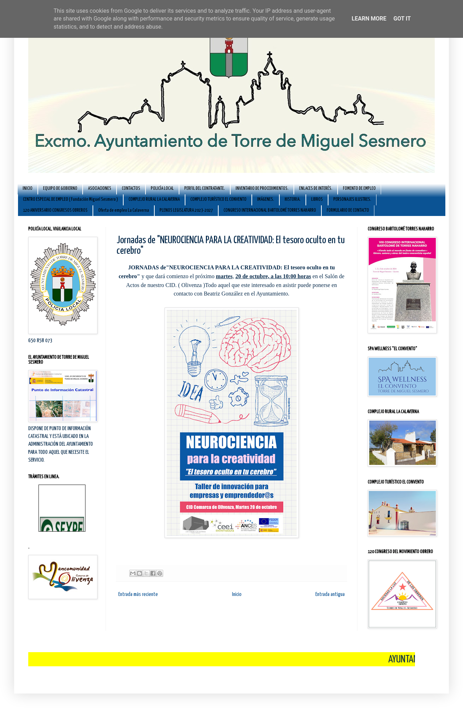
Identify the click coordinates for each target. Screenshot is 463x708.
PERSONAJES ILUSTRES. (352, 199)
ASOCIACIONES (99, 188)
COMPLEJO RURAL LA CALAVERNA (154, 199)
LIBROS (317, 199)
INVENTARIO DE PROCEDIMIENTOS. (262, 188)
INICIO (27, 188)
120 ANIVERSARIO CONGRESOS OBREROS (55, 210)
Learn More (369, 18)
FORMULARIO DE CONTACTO (348, 210)
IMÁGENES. (265, 199)
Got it (402, 18)
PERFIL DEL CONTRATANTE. (204, 188)
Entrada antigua (330, 594)
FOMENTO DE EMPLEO (359, 188)
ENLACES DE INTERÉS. (315, 188)
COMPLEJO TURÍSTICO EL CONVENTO (218, 199)
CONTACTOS (131, 188)
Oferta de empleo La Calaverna (123, 210)
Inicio (237, 594)
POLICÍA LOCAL (162, 188)
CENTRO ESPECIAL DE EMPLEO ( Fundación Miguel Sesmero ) (70, 199)
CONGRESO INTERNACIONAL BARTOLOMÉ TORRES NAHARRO (270, 210)
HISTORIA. (293, 199)
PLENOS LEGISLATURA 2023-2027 (186, 210)
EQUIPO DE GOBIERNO (60, 188)
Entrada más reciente (138, 594)
